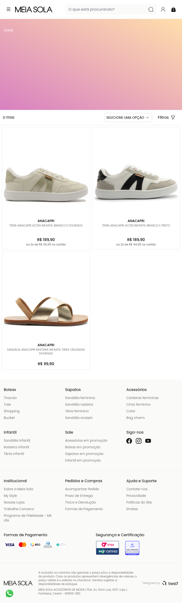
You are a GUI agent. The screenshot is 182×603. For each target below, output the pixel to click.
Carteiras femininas (142, 397)
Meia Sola (9, 31)
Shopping (11, 411)
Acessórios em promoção (86, 440)
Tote (7, 404)
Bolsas (10, 389)
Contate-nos (136, 489)
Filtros (166, 117)
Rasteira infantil (16, 447)
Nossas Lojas (14, 502)
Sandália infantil (17, 440)
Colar (130, 411)
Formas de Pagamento (84, 509)
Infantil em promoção (83, 460)
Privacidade (136, 495)
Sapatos (73, 389)
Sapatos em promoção (84, 453)
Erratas (132, 509)
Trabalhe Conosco (19, 509)
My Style (10, 495)
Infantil (10, 432)
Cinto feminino (138, 404)
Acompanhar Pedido (82, 489)
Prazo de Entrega (79, 495)
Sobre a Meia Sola (18, 489)
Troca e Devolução (80, 502)
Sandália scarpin (79, 417)
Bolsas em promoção (82, 447)
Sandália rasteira (79, 404)
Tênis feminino (77, 411)
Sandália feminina (80, 397)
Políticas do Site (139, 502)
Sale (69, 432)
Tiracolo (10, 397)
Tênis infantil (14, 453)
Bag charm (135, 417)
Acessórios (136, 389)
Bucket (9, 417)
